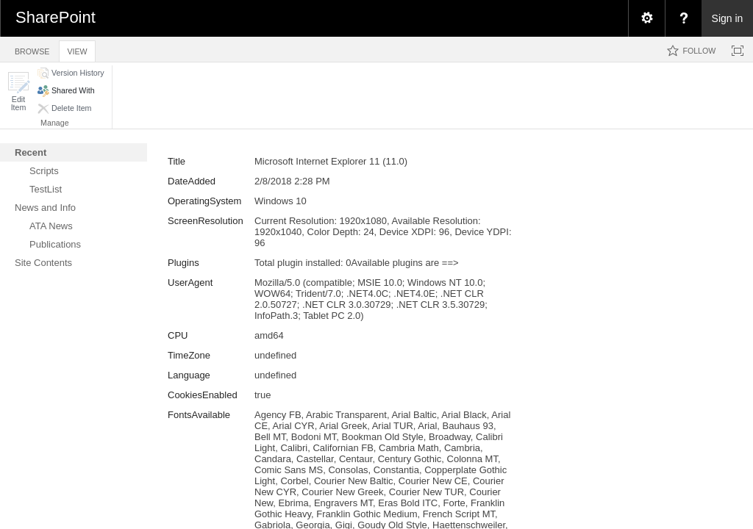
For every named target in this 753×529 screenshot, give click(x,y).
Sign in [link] (727, 18)
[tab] (32, 49)
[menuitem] (646, 18)
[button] (18, 91)
